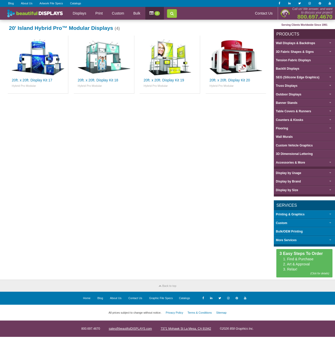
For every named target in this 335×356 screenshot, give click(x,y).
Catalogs (75, 3)
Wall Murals (284, 137)
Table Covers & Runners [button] (293, 111)
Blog (11, 3)
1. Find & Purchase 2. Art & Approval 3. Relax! (304, 263)
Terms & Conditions (199, 312)
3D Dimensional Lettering (294, 154)
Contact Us (264, 13)
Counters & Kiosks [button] (289, 120)
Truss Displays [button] (287, 86)
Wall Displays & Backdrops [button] (295, 43)
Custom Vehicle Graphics (294, 145)
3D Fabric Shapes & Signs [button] (295, 52)
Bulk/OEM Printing (289, 231)
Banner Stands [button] (287, 103)
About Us (26, 3)
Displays (79, 13)
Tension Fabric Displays (293, 60)
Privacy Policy (174, 312)
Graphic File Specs (161, 298)
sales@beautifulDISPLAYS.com (130, 328)
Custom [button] (281, 223)
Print (99, 13)
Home (87, 298)
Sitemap (221, 312)
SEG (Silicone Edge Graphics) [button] (297, 77)
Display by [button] (288, 173)
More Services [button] (286, 240)
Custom (118, 13)
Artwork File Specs (51, 3)
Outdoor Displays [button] (288, 94)
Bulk (136, 13)
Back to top (167, 285)
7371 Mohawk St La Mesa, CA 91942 (186, 328)
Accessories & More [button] (290, 162)
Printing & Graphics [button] (290, 214)
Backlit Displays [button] (287, 68)
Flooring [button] (282, 128)
